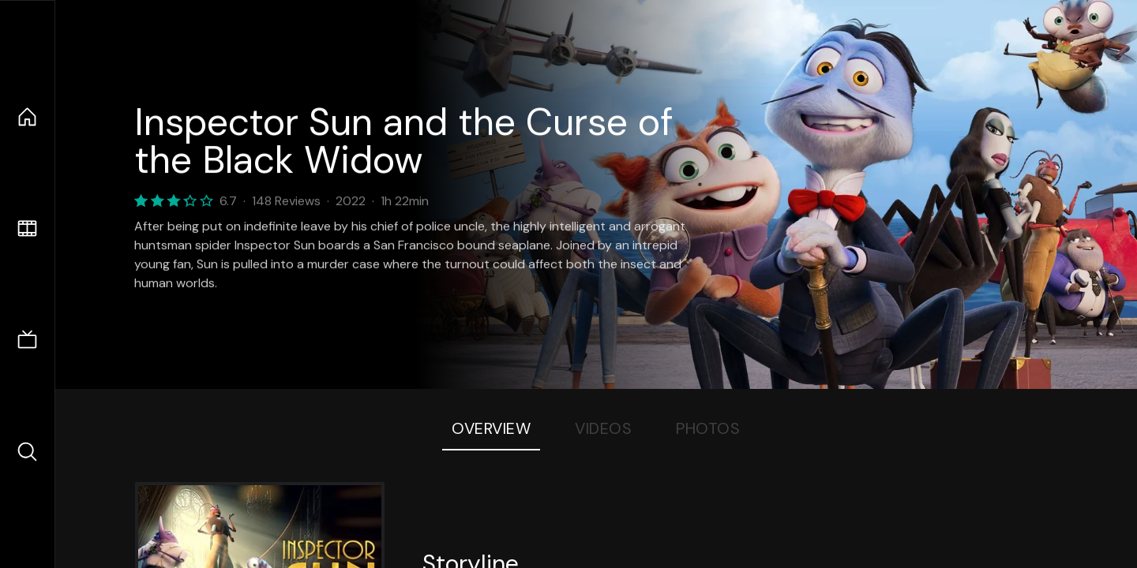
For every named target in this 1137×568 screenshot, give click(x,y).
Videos (603, 428)
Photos (708, 428)
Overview (491, 428)
